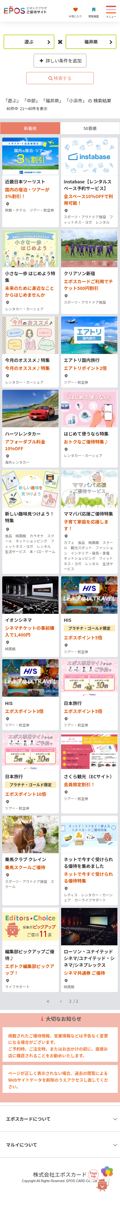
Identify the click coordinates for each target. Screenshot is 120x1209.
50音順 (90, 128)
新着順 (30, 128)
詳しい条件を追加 (60, 60)
